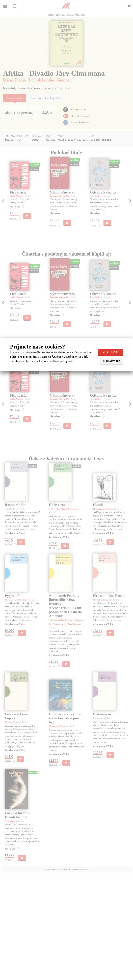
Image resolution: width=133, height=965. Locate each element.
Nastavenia (111, 361)
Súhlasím (110, 352)
